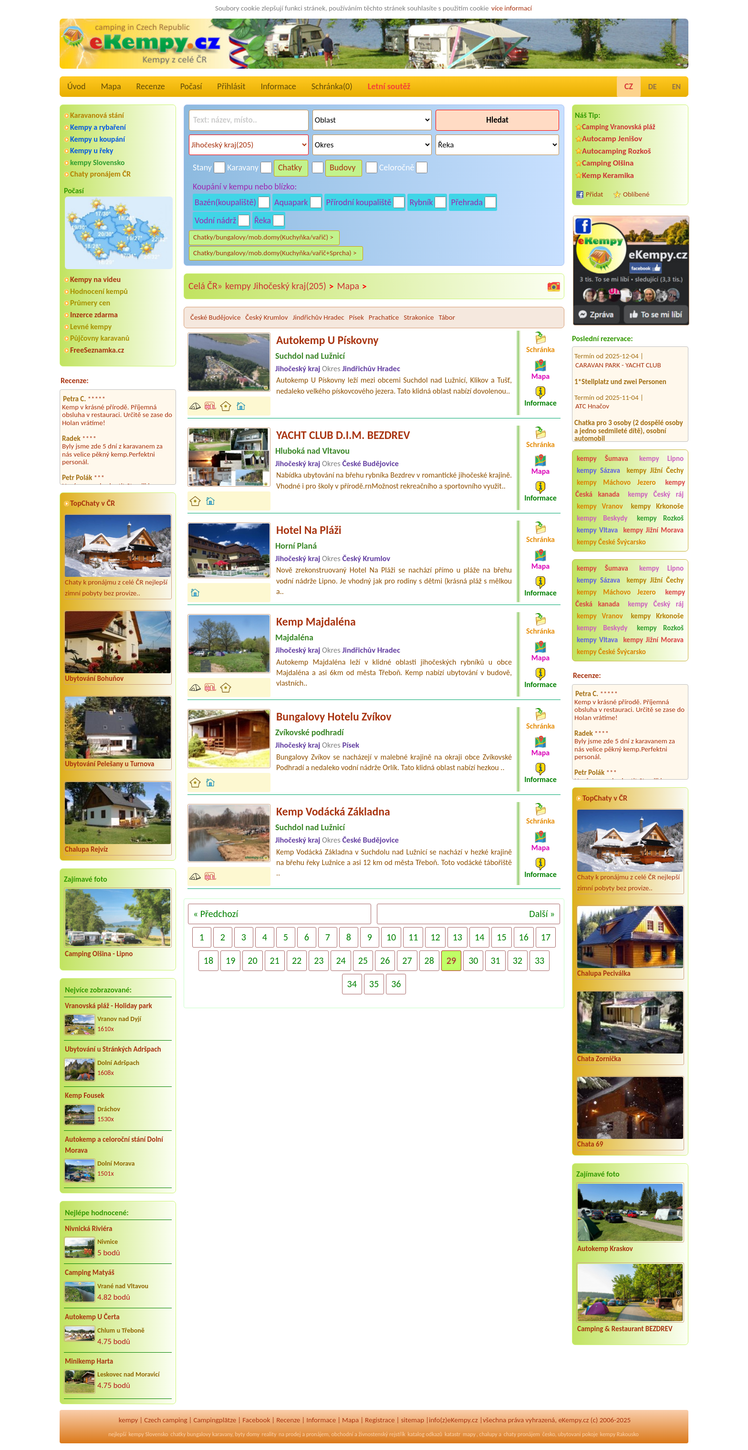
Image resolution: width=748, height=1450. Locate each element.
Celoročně (397, 167)
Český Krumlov (266, 317)
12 (435, 937)
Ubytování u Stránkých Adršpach (113, 1049)
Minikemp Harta (89, 1361)
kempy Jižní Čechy (655, 470)
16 (524, 937)
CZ (628, 86)
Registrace (380, 1420)
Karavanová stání (97, 115)
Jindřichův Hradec (318, 317)
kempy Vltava (597, 530)
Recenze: (75, 380)
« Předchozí (215, 913)
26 (385, 960)
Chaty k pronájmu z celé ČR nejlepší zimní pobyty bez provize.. (118, 556)
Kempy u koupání (97, 139)
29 (451, 960)
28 (429, 960)
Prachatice (384, 317)
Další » (542, 913)
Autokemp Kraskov (605, 1248)
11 (413, 937)
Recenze (150, 86)
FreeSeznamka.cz (97, 350)
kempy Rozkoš (660, 518)
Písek (356, 317)
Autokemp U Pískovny (327, 340)
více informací (511, 8)
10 (391, 937)
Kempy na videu (95, 279)
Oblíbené (636, 194)
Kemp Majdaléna (316, 621)
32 (517, 960)
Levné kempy (91, 326)
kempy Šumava (602, 458)
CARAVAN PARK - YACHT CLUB (618, 353)
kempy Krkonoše (657, 506)
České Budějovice (215, 317)
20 (252, 960)
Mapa (111, 86)
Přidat (594, 194)
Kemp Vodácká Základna (333, 811)
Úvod (76, 86)
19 (230, 960)
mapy (469, 1434)
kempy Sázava (598, 470)
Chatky (290, 167)
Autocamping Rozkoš (616, 151)
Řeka (262, 220)
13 (457, 937)
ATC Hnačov (592, 394)
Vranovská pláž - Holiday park (108, 1005)
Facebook (256, 1420)
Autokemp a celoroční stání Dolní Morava (114, 1145)
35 (374, 984)
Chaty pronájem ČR (100, 173)
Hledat (497, 120)
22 (296, 960)
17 (546, 937)
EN (676, 86)
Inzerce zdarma (94, 314)
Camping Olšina (608, 163)
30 (473, 960)
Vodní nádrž (215, 220)
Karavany (243, 167)
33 (539, 960)
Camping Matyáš (89, 1272)
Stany (202, 167)
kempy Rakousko (619, 1434)
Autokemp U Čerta (92, 1317)
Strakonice (419, 317)
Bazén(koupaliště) (225, 202)
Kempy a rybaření (98, 127)
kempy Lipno (661, 458)
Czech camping (165, 1420)
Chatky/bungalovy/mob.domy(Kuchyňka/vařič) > (263, 237)
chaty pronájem (522, 1434)
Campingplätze (214, 1420)
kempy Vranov (600, 506)
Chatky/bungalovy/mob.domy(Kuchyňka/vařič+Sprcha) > (275, 253)
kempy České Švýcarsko (611, 542)
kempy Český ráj (656, 494)
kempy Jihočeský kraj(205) (279, 286)
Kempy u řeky (91, 150)
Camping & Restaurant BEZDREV (625, 1329)
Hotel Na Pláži (309, 530)
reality (269, 1434)
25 (363, 960)
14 (479, 937)
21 (275, 960)
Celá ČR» (205, 286)
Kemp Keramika (608, 175)
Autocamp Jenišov (612, 139)
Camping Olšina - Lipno (99, 953)
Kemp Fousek (84, 1095)
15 (501, 937)
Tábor (447, 317)
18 (208, 960)
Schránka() (332, 86)
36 (396, 984)
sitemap (412, 1420)
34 (352, 984)
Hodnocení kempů (99, 291)
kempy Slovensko (97, 162)
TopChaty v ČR (92, 503)
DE (652, 86)
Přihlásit (231, 86)
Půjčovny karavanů (99, 338)
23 (318, 960)
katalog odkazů (425, 1434)
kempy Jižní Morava (653, 530)
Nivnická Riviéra (88, 1228)
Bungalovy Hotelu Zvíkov (333, 716)
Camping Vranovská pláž (618, 126)
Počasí (191, 86)
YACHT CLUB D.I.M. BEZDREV (343, 435)
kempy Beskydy (602, 518)
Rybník (421, 202)
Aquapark (291, 202)
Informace (278, 86)
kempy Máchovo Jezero (616, 482)
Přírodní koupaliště (359, 202)
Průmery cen (90, 302)
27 (407, 960)
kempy (128, 1420)
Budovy (343, 167)
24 (340, 960)
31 (495, 960)
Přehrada (466, 202)
